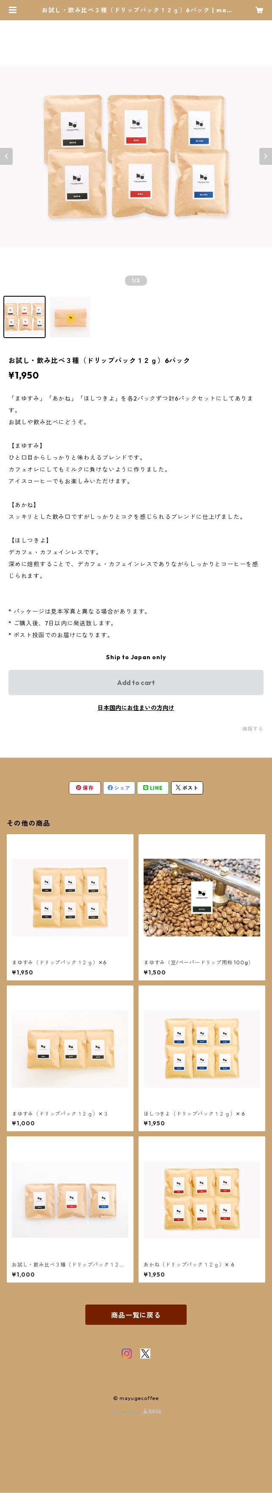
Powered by (136, 1411)
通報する (253, 729)
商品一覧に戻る (136, 1315)
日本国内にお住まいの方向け (136, 708)
